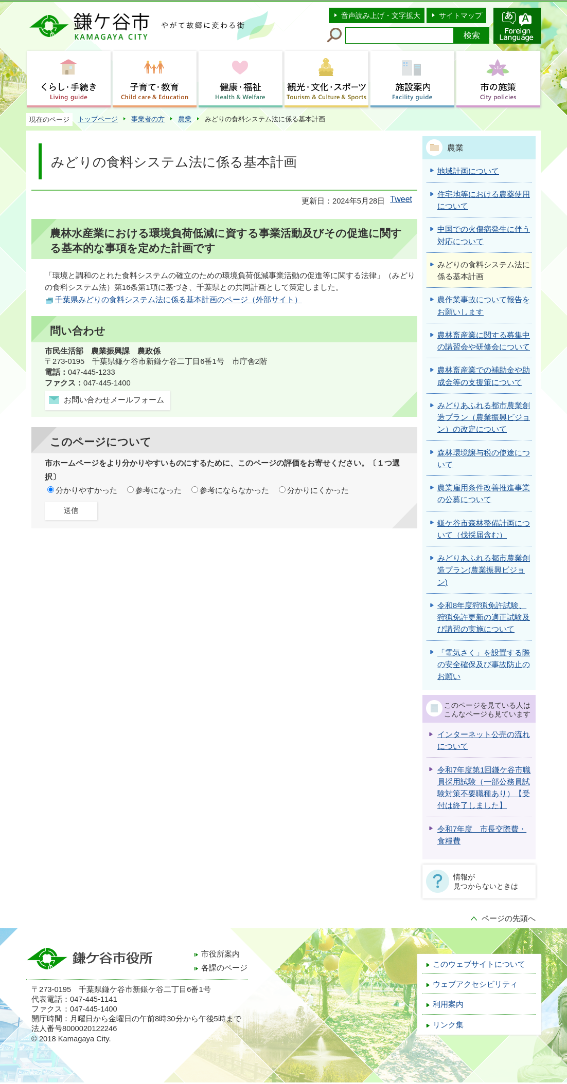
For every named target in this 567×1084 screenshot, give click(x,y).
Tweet (401, 199)
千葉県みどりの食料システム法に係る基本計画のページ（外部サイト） (178, 300)
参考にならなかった (234, 490)
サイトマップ (460, 15)
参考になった (158, 490)
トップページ (98, 119)
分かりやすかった (86, 490)
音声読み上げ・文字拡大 (380, 15)
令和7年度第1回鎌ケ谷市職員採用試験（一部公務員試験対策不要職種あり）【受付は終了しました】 (483, 788)
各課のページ (224, 968)
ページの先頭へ (509, 918)
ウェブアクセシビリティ (475, 984)
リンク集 (448, 1025)
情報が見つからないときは (485, 881)
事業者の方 (148, 119)
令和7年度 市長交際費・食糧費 (481, 835)
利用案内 (448, 1004)
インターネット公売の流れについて (483, 740)
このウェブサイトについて (479, 964)
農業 (184, 119)
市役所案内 (220, 954)
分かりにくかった (318, 490)
